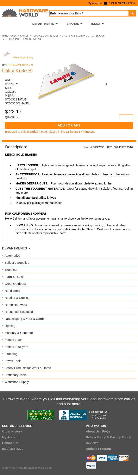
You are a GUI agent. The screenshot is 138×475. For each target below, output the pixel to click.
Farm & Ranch (15, 276)
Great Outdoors (15, 283)
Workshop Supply (17, 382)
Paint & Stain (14, 339)
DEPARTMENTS (43, 23)
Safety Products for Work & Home (28, 368)
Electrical (11, 269)
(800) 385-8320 (12, 448)
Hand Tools (9, 35)
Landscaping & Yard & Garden (25, 318)
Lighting (10, 325)
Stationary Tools (15, 375)
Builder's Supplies (17, 262)
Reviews (92, 443)
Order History (12, 431)
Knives (24, 35)
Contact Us (10, 443)
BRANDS (73, 23)
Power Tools (13, 361)
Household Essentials (19, 311)
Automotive (12, 255)
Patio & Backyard (16, 347)
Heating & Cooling (17, 297)
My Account (95, 3)
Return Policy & (97, 437)
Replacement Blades (45, 35)
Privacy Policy (120, 437)
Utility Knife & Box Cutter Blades (83, 35)
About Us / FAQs (98, 431)
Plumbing (11, 354)
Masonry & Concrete (19, 332)
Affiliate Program (98, 448)
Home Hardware (16, 304)
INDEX (95, 23)
